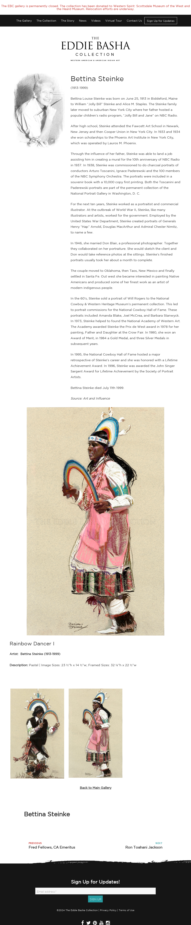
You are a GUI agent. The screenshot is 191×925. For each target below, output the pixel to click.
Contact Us (134, 15)
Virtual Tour (113, 15)
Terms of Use (126, 905)
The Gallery (24, 15)
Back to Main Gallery (95, 782)
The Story (67, 15)
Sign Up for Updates (161, 15)
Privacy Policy (108, 905)
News (82, 15)
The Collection (46, 15)
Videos (96, 15)
